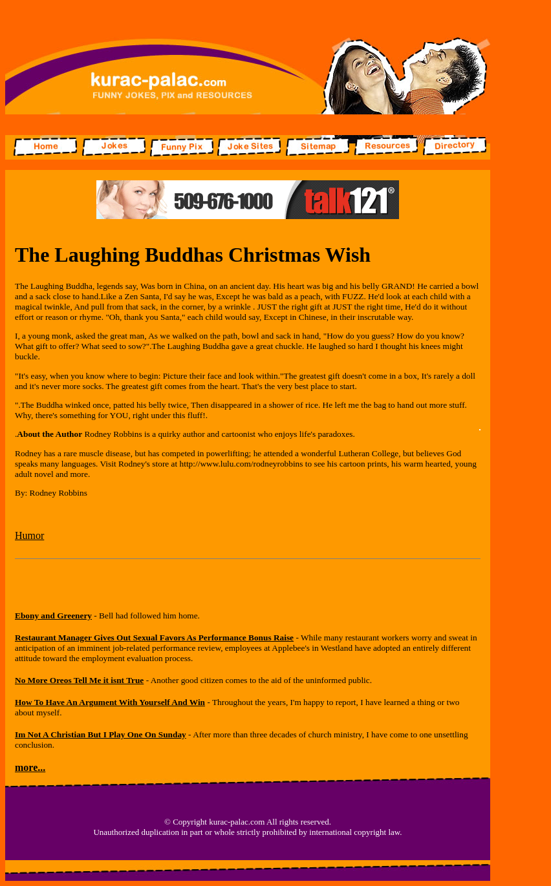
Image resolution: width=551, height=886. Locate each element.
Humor (29, 535)
